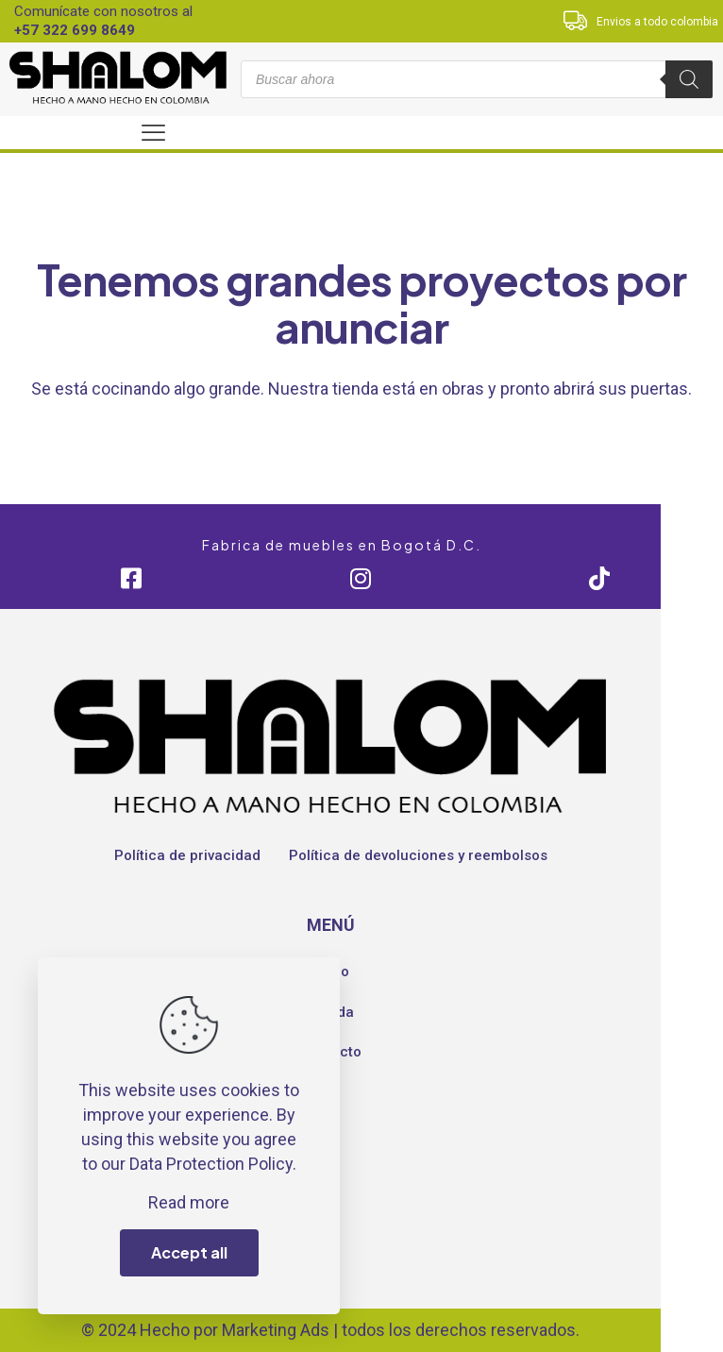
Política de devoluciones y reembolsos (418, 855)
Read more (188, 1202)
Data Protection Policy (211, 1164)
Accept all (189, 1252)
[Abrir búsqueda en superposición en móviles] (477, 79)
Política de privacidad (187, 855)
